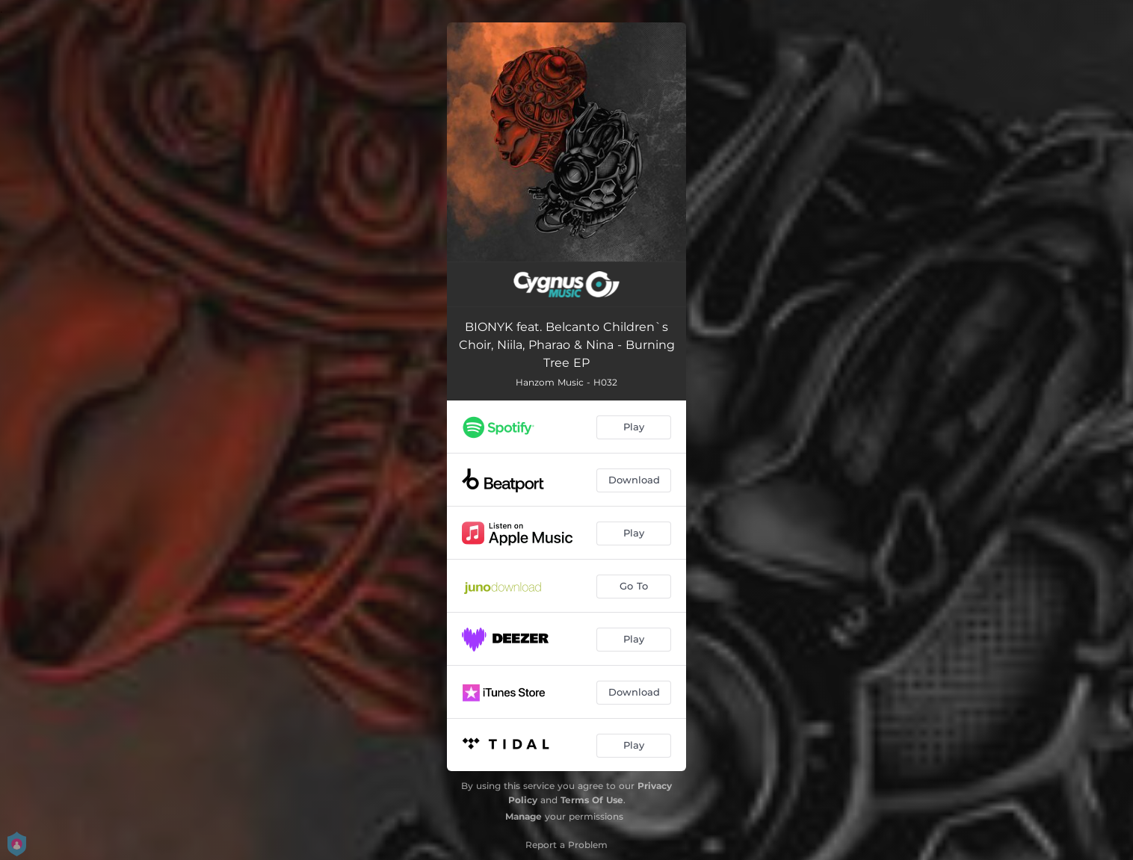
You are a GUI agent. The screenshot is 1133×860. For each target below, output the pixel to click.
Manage (523, 816)
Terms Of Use (592, 799)
